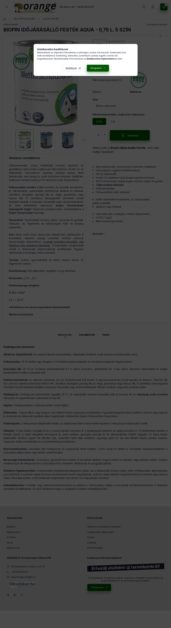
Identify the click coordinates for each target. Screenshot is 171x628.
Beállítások (71, 68)
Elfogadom (96, 68)
